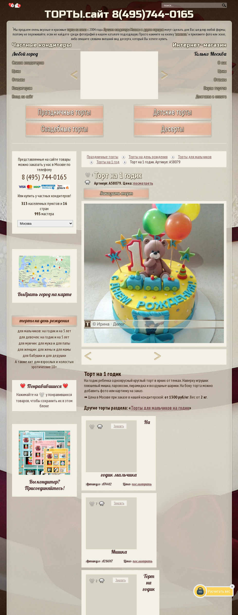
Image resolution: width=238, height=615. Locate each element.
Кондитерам (22, 88)
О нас (222, 62)
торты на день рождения (44, 321)
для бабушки (32, 355)
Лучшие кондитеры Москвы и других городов (134, 29)
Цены (16, 71)
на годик (49, 330)
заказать (181, 34)
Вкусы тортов (215, 88)
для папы (63, 343)
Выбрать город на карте (44, 294)
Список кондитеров (28, 62)
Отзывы (18, 79)
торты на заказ (77, 29)
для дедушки (56, 355)
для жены (45, 349)
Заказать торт (116, 193)
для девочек (29, 336)
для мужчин (27, 343)
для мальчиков (29, 330)
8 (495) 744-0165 (44, 177)
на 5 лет (65, 330)
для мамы (63, 349)
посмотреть (143, 183)
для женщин (26, 349)
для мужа (45, 343)
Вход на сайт (22, 96)
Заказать (119, 426)
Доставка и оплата (211, 96)
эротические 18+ (44, 366)
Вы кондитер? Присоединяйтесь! (44, 484)
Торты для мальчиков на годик (160, 408)
